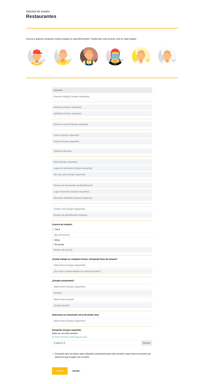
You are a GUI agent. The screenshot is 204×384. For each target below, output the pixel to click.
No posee (59, 244)
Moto (57, 240)
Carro (57, 229)
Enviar (59, 371)
